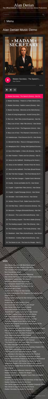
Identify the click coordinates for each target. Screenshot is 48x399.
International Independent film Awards (18, 279)
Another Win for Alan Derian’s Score (17, 302)
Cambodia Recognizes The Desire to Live (19, 286)
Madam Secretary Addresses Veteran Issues (20, 370)
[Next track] (11, 90)
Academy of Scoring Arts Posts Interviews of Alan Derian (24, 380)
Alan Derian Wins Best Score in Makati (18, 307)
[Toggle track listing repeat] (15, 90)
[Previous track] (7, 90)
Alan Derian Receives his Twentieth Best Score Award (23, 277)
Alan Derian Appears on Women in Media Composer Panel (25, 384)
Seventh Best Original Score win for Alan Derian (21, 312)
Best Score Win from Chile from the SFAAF (19, 305)
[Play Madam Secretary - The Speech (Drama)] (8, 80)
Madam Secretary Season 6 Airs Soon (18, 382)
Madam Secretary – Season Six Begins (18, 373)
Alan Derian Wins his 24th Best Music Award (20, 265)
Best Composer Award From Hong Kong (18, 284)
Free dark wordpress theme (37, 396)
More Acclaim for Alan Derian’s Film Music (19, 267)
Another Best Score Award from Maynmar (19, 274)
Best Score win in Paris (13, 288)
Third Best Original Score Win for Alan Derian (20, 321)
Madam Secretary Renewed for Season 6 (19, 389)
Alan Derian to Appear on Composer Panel (19, 387)
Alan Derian (24, 5)
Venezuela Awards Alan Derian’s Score (18, 309)
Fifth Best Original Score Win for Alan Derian (20, 316)
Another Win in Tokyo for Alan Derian (17, 291)
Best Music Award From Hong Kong (17, 281)
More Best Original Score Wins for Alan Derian (21, 314)
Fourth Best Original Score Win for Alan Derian (21, 319)
